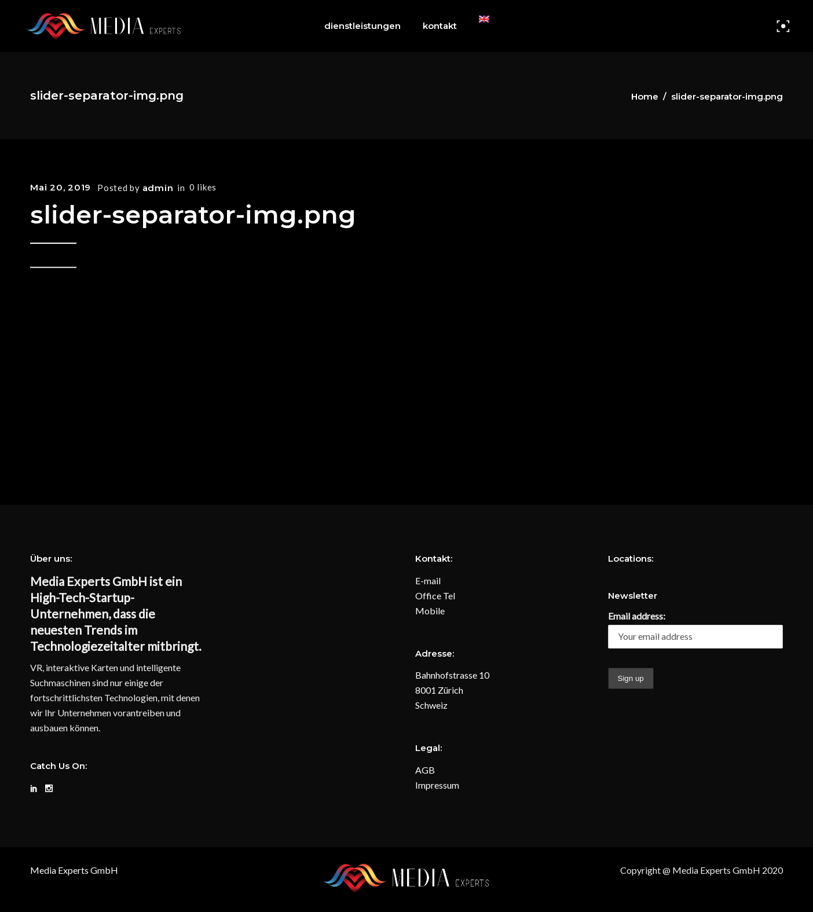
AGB (425, 769)
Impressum (437, 784)
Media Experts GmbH (74, 870)
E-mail (428, 580)
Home (644, 96)
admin (158, 187)
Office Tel (435, 595)
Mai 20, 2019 (60, 187)
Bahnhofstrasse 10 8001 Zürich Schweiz (452, 689)
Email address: (636, 615)
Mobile (430, 610)
